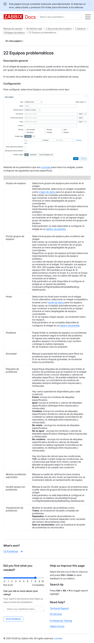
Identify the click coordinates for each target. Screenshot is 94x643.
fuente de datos (55, 302)
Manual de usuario (13, 28)
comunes (46, 167)
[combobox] (60, 17)
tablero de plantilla (56, 229)
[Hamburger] (88, 17)
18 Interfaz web (34, 28)
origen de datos (47, 192)
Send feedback (13, 619)
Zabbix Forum (57, 626)
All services (56, 613)
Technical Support (59, 608)
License (58, 638)
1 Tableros (80, 28)
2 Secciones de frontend (58, 28)
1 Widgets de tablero (14, 32)
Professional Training (61, 620)
